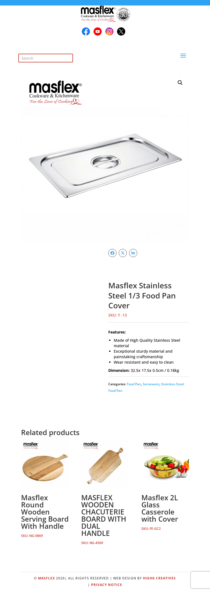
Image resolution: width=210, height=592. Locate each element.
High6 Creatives (159, 578)
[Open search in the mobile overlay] (49, 52)
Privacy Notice (106, 584)
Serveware (151, 384)
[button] (180, 83)
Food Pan (134, 384)
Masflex (46, 578)
